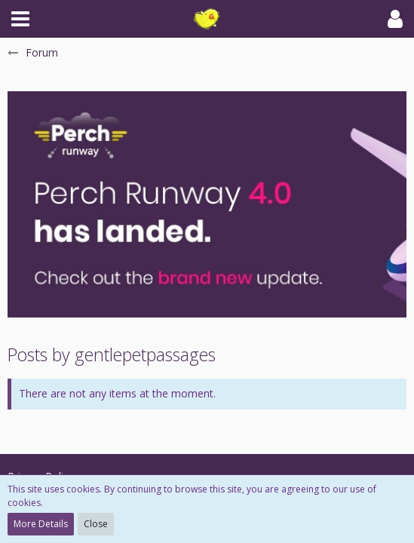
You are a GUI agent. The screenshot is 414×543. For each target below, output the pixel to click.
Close (96, 523)
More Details (41, 523)
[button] (20, 19)
